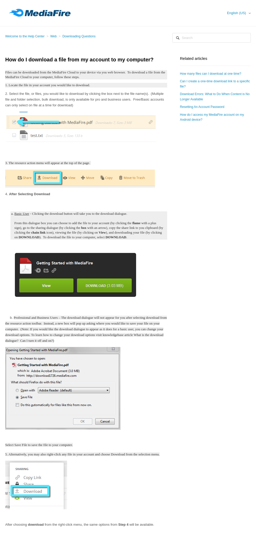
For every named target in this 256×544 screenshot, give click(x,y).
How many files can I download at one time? (210, 74)
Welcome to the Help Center (25, 36)
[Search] (211, 38)
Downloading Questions (79, 36)
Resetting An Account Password (202, 107)
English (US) (237, 13)
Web (53, 36)
